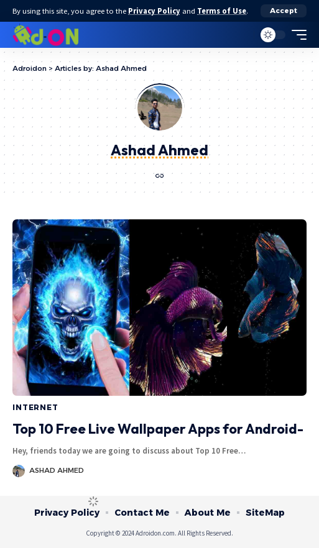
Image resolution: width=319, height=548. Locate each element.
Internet (35, 407)
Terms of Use (221, 11)
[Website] (159, 177)
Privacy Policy (154, 11)
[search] (242, 35)
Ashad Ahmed (56, 470)
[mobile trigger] (296, 35)
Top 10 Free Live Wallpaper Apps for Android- (157, 428)
